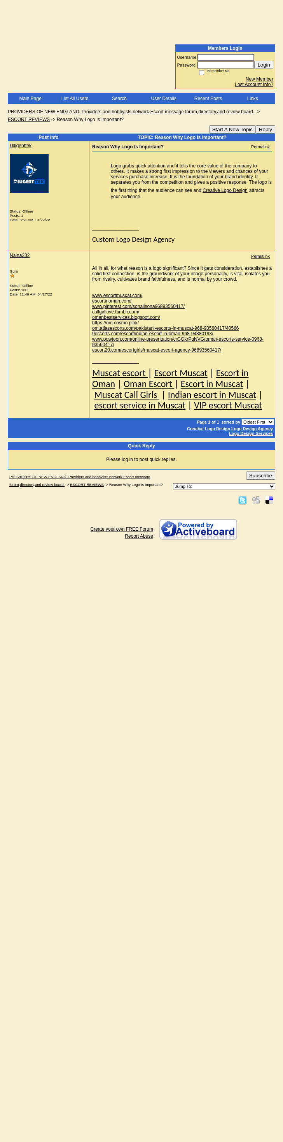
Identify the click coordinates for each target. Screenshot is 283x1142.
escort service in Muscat (139, 405)
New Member (259, 79)
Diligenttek (20, 145)
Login (263, 65)
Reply (265, 129)
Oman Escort (149, 383)
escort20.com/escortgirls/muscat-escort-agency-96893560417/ (156, 350)
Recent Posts (208, 98)
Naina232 (20, 255)
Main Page (30, 98)
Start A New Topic (232, 129)
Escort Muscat (180, 372)
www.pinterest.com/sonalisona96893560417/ (138, 306)
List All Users (74, 98)
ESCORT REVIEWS (29, 119)
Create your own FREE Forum (122, 529)
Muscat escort (120, 372)
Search (119, 98)
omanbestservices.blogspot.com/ (126, 317)
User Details (163, 98)
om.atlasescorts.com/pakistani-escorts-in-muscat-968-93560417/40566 (165, 328)
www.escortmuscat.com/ (117, 295)
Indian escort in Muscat (212, 394)
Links (252, 98)
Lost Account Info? (254, 84)
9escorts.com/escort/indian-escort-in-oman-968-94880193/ (152, 333)
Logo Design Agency (252, 428)
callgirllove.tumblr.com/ (115, 312)
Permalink (260, 146)
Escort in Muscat (212, 383)
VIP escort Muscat (228, 405)
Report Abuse (139, 536)
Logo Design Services (251, 433)
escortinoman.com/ (111, 301)
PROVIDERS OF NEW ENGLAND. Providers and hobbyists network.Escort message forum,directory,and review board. (131, 111)
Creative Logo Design (225, 190)
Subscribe (260, 476)
